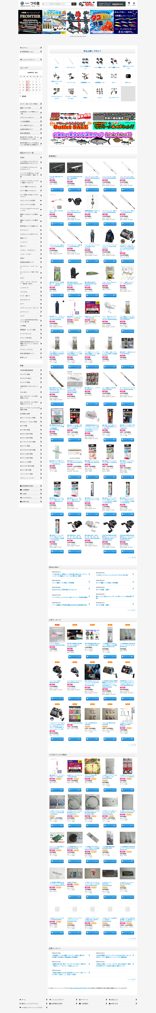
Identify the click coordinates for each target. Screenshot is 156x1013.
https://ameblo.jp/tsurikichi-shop (80, 988)
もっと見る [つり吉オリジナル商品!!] (132, 938)
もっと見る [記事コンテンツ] (131, 979)
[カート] (129, 4)
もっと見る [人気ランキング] (132, 745)
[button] (70, 36)
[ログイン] (134, 4)
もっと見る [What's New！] (131, 610)
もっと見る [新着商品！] (132, 557)
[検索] (73, 3)
